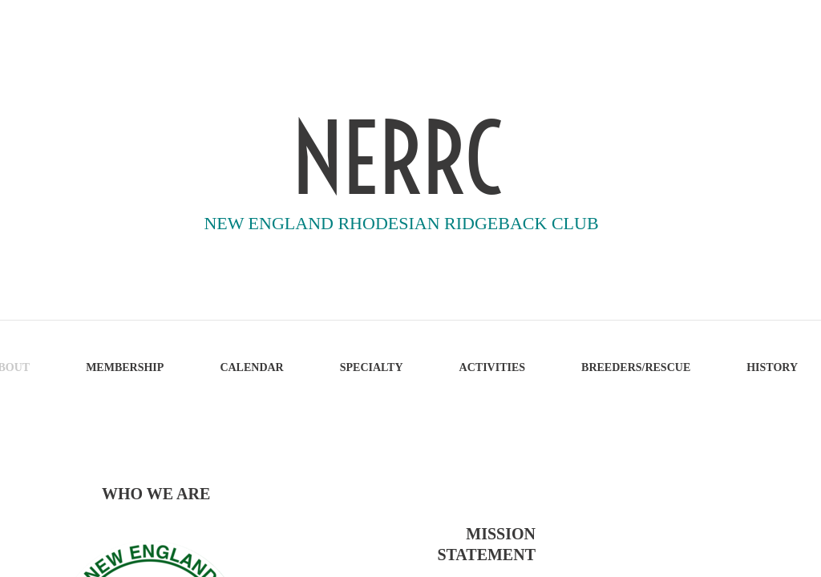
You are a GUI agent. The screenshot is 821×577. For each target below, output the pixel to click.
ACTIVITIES (492, 367)
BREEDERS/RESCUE (635, 367)
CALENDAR (251, 367)
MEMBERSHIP (125, 367)
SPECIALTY (371, 367)
